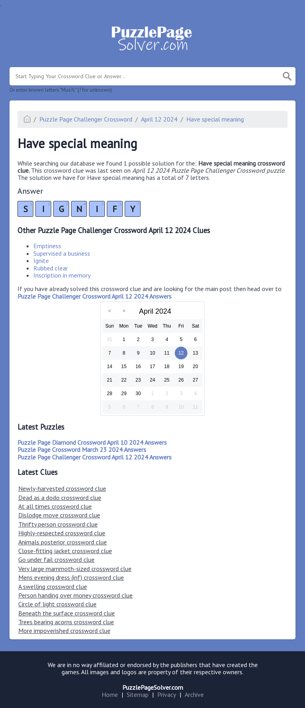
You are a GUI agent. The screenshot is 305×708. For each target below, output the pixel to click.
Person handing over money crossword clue (75, 595)
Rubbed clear (50, 268)
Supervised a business (61, 253)
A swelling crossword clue (52, 586)
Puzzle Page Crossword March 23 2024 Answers (81, 449)
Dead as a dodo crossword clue (59, 498)
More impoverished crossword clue (64, 631)
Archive (194, 694)
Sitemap (138, 694)
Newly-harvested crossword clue (62, 488)
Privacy (166, 694)
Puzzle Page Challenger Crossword (85, 119)
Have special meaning (215, 119)
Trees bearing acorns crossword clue (66, 622)
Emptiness (47, 246)
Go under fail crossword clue (56, 559)
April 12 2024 (159, 119)
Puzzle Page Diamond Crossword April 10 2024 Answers (92, 442)
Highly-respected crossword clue (61, 533)
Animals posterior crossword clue (62, 542)
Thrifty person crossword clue (58, 524)
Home (110, 694)
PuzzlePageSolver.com (152, 687)
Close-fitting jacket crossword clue (65, 551)
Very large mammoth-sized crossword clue (74, 569)
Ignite (41, 260)
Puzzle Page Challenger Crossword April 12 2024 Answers (94, 457)
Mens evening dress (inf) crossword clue (71, 577)
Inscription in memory (62, 275)
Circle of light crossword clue (57, 604)
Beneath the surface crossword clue (66, 613)
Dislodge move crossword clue (59, 515)
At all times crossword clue (55, 506)
